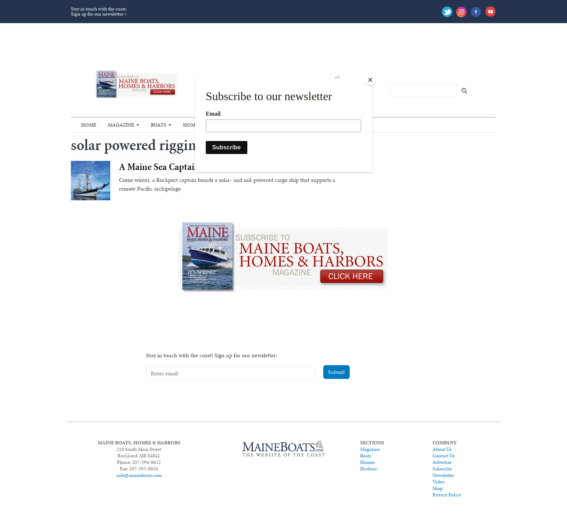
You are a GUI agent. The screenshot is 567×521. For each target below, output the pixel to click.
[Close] (370, 79)
